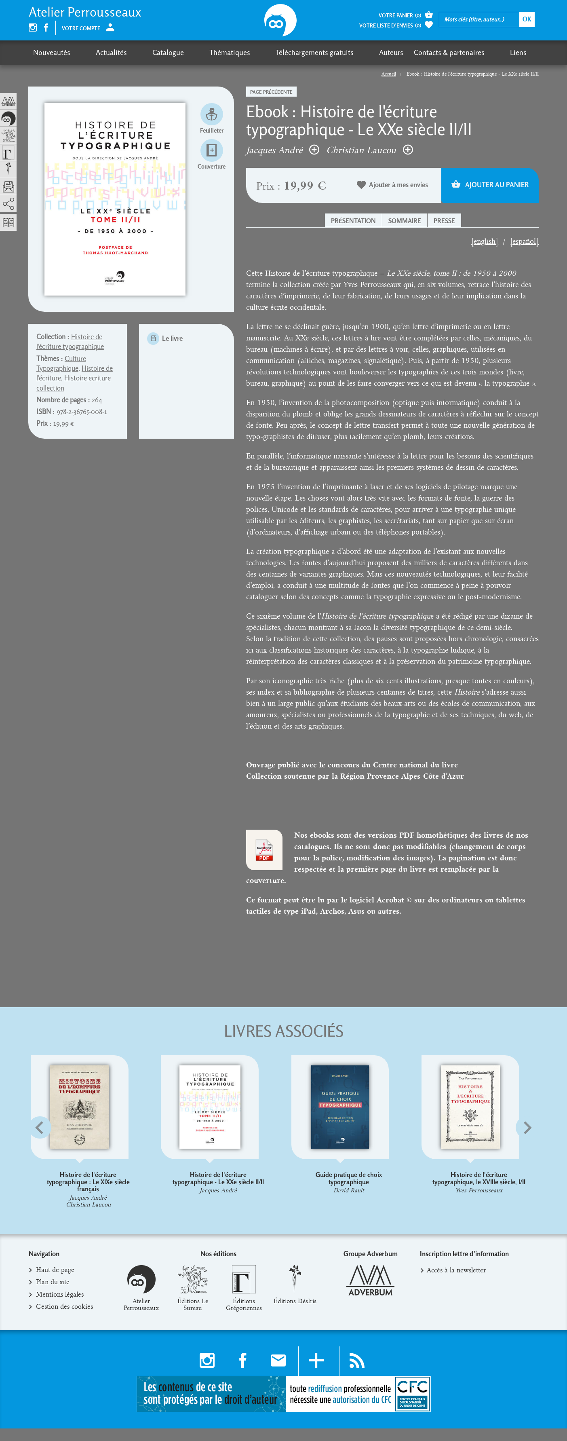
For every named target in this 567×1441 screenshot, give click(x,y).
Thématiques (184, 52)
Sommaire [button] (404, 221)
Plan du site (53, 1295)
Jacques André (282, 150)
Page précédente (271, 92)
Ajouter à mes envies (392, 186)
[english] (484, 241)
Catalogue (138, 52)
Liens (428, 52)
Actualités (96, 52)
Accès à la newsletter (456, 1283)
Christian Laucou (369, 150)
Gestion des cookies (64, 1319)
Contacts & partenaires (374, 52)
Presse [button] (444, 221)
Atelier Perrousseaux (85, 11)
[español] (524, 241)
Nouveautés (51, 52)
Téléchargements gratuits (255, 52)
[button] (39, 1147)
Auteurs (316, 52)
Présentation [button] (353, 221)
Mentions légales (60, 1307)
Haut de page (55, 1283)
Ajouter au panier (490, 185)
